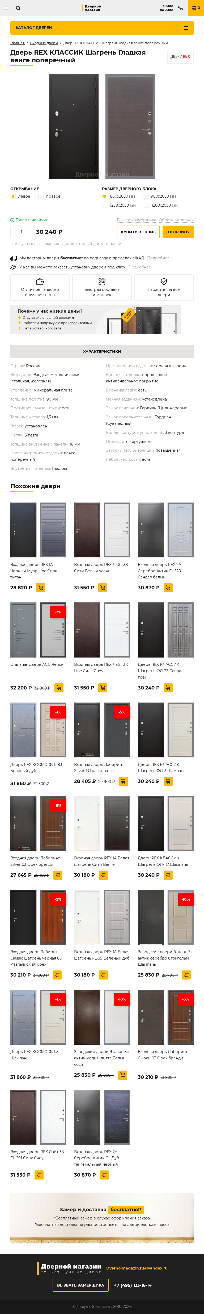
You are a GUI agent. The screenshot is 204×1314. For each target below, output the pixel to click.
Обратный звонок (176, 220)
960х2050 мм (159, 196)
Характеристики (102, 351)
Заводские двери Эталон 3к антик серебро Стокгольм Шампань (165, 958)
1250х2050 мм (119, 205)
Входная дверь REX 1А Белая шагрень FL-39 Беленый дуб (101, 955)
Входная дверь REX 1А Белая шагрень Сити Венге (101, 861)
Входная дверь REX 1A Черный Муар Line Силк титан (33, 571)
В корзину (178, 232)
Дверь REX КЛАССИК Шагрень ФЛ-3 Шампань (161, 767)
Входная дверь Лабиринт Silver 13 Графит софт (99, 767)
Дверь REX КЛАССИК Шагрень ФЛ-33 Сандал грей (161, 671)
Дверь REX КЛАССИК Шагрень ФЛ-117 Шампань (163, 861)
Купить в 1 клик (138, 232)
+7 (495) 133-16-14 (133, 1285)
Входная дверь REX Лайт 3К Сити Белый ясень (101, 567)
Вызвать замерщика (136, 220)
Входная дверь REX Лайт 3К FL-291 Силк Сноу (37, 1155)
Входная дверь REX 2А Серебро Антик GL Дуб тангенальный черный (96, 1158)
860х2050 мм (118, 196)
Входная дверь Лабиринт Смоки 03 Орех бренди (163, 1054)
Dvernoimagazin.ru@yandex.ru (137, 1268)
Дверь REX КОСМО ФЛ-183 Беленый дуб (36, 767)
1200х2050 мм (161, 205)
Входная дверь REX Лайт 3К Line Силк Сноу (101, 667)
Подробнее (158, 258)
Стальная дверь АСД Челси (37, 664)
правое (49, 196)
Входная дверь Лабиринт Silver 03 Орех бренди (35, 861)
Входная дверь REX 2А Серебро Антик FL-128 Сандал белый (159, 571)
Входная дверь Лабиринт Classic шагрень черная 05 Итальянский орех (36, 958)
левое (20, 196)
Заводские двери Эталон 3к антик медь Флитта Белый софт (101, 1058)
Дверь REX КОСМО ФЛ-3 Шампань (34, 1054)
